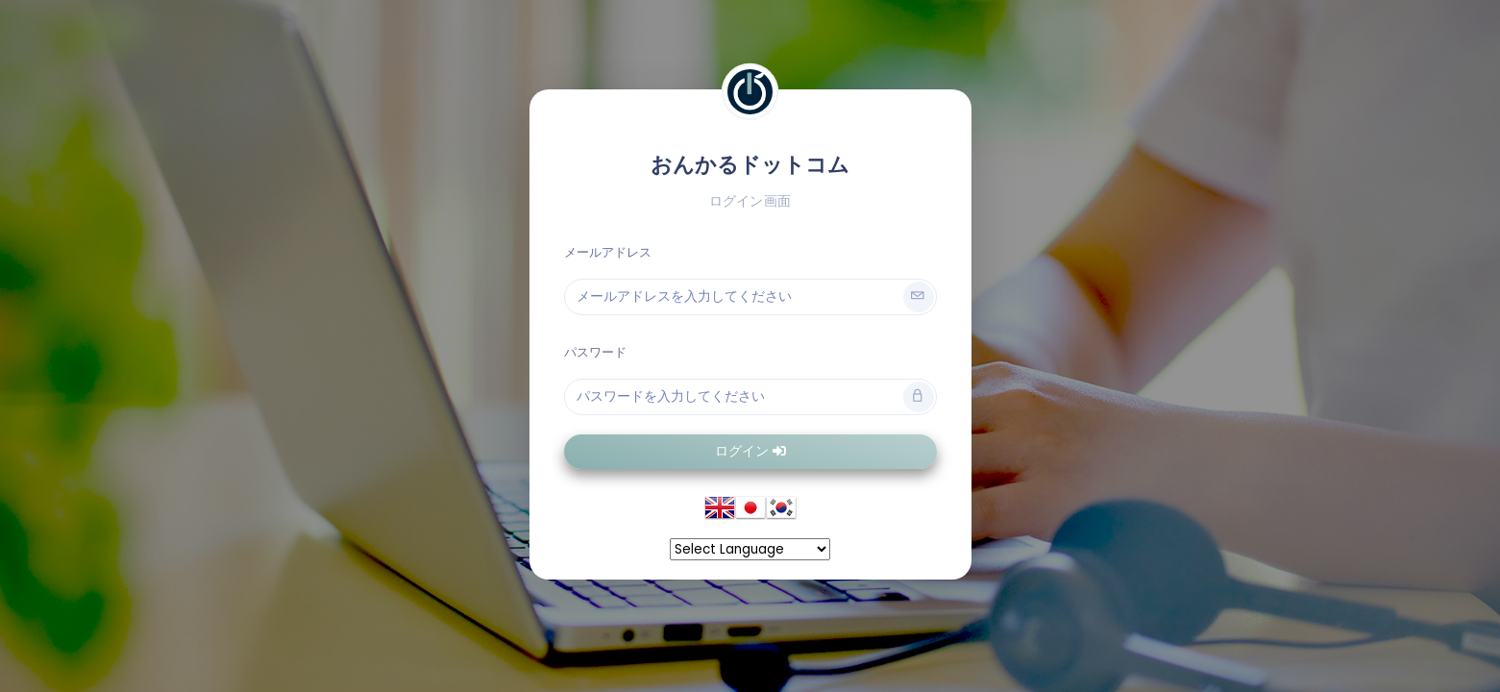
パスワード (595, 352)
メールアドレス (608, 252)
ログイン (750, 451)
